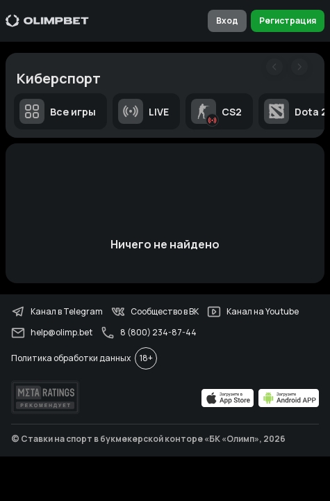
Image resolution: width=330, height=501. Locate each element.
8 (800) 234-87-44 (149, 332)
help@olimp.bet (51, 332)
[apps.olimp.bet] (227, 398)
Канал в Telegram (57, 311)
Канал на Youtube (253, 311)
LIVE (143, 111)
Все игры (57, 111)
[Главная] (47, 21)
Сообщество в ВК (155, 311)
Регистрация (287, 20)
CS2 (216, 111)
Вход (227, 20)
